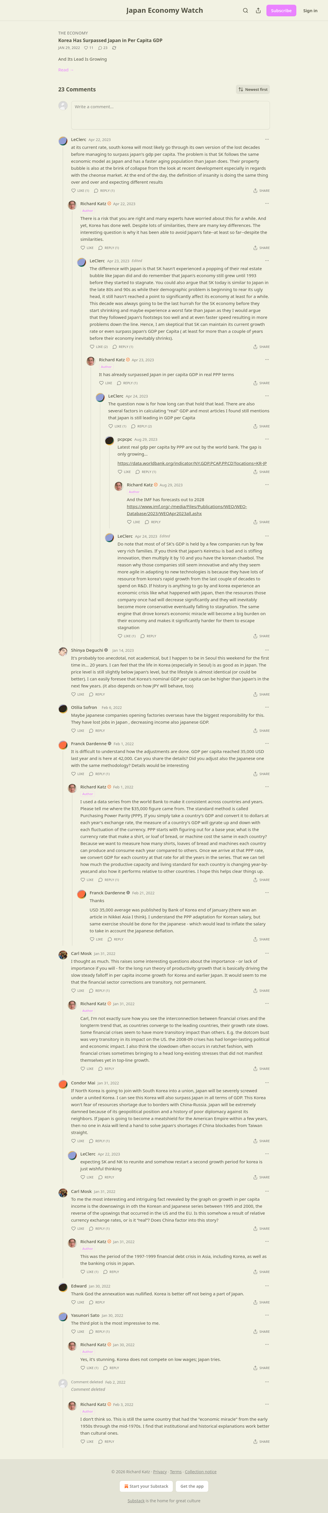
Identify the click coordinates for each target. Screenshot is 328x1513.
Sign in (310, 10)
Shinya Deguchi (87, 650)
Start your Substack (145, 1486)
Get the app (192, 1486)
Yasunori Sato (85, 1315)
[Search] (245, 10)
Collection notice (200, 1471)
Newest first (253, 89)
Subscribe (281, 10)
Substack (136, 1500)
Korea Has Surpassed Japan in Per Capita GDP (110, 40)
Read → (66, 70)
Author (88, 210)
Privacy (160, 1471)
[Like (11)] (88, 47)
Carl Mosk (81, 953)
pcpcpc (125, 439)
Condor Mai (83, 1083)
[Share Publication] (258, 10)
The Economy (73, 33)
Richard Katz (93, 203)
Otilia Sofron (84, 707)
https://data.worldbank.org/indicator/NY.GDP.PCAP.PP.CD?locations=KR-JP (192, 463)
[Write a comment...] (170, 115)
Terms (176, 1471)
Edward (79, 1286)
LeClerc (78, 139)
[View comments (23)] (102, 47)
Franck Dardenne (89, 743)
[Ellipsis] (267, 139)
